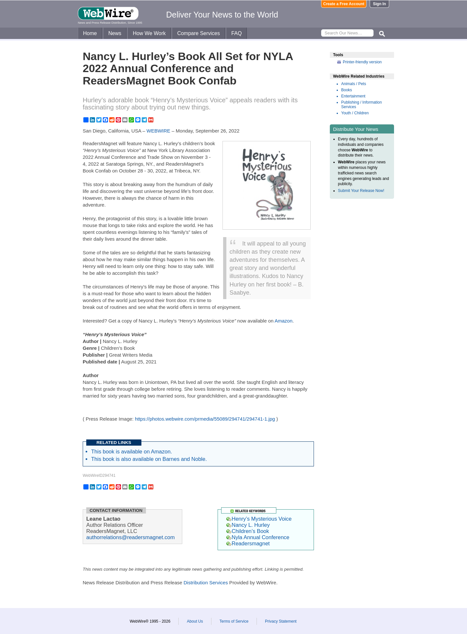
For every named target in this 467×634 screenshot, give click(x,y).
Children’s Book (247, 531)
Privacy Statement (280, 621)
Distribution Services (206, 582)
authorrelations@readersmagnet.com (130, 537)
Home (90, 33)
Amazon (284, 320)
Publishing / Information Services (361, 104)
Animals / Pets (353, 84)
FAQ (236, 33)
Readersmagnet (247, 543)
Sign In (379, 4)
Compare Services (198, 33)
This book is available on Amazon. (131, 451)
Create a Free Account (344, 4)
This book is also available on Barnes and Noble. (149, 459)
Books (346, 90)
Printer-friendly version (362, 62)
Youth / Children (355, 113)
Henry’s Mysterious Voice (259, 519)
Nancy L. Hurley (247, 525)
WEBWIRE (158, 130)
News (114, 33)
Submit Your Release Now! (361, 190)
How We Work (149, 33)
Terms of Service (234, 621)
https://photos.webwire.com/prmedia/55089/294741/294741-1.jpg (205, 419)
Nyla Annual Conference (257, 537)
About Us (195, 621)
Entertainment (353, 96)
